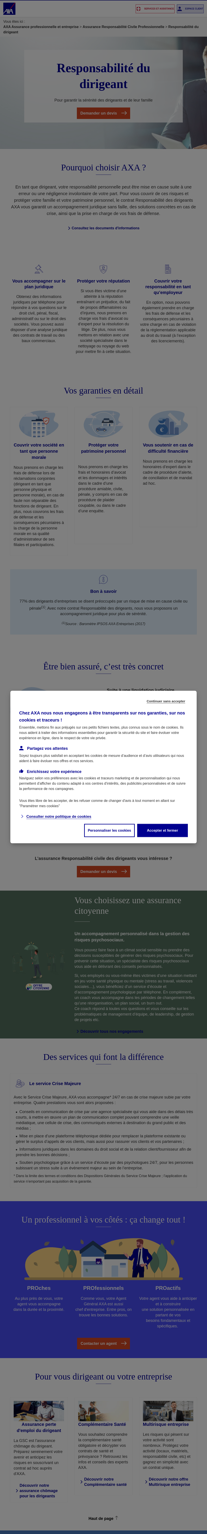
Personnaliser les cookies (109, 830)
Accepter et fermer (162, 830)
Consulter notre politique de (58, 816)
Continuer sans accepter (166, 701)
